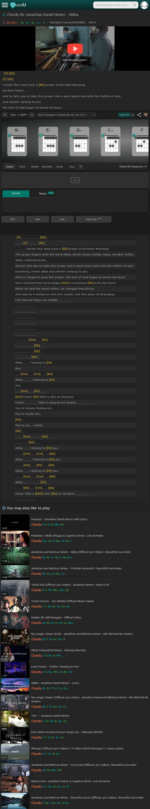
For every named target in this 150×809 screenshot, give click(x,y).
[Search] (134, 5)
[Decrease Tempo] (5, 114)
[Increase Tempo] (32, 114)
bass (72, 166)
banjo (59, 166)
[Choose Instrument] (80, 166)
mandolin (47, 166)
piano (22, 166)
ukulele (35, 166)
